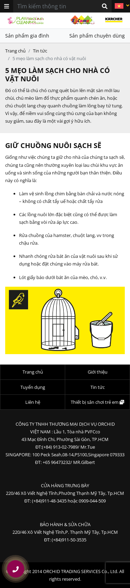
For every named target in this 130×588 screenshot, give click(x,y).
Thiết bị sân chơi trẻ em (97, 402)
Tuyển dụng (32, 387)
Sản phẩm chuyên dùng (97, 35)
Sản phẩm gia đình (27, 35)
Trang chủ (15, 51)
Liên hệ (32, 402)
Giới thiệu (97, 372)
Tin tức (40, 51)
